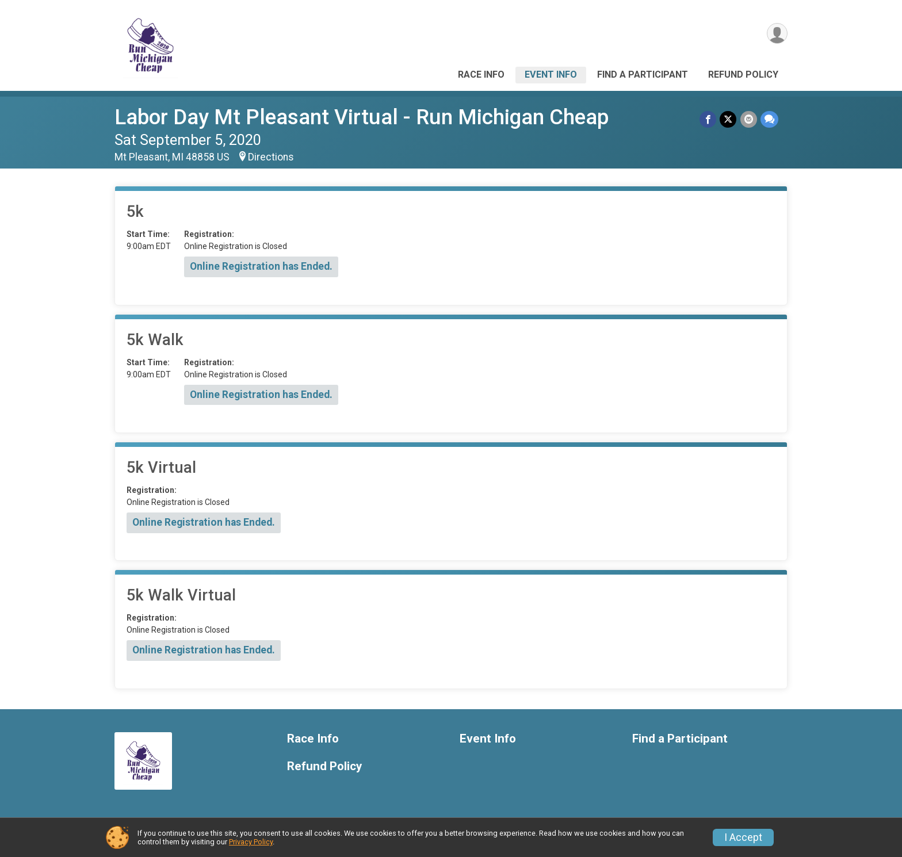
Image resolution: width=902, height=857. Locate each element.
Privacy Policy (251, 841)
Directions (271, 157)
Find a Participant (642, 74)
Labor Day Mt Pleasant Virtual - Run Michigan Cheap (361, 117)
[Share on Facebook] (708, 119)
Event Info (551, 74)
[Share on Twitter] (728, 119)
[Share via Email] (748, 119)
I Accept (743, 837)
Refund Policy (743, 74)
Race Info (481, 74)
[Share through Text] (769, 119)
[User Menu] (777, 33)
